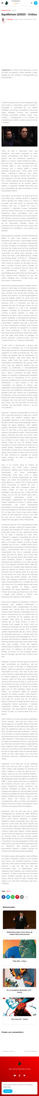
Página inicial (6, 10)
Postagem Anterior (9, 1051)
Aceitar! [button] (7, 1091)
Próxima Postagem (30, 1051)
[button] (2, 3)
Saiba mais (7, 1087)
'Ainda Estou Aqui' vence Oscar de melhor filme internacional (19, 933)
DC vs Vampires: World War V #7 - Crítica (19, 991)
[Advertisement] (19, 46)
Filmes (14, 10)
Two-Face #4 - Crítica (19, 1019)
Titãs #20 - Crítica (20, 961)
